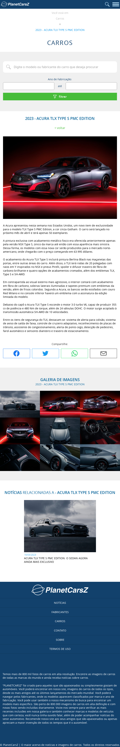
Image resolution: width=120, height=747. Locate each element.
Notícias (60, 603)
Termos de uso (60, 649)
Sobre (60, 640)
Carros (60, 18)
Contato (60, 630)
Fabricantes (60, 612)
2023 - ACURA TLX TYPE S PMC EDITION (60, 30)
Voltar (61, 128)
